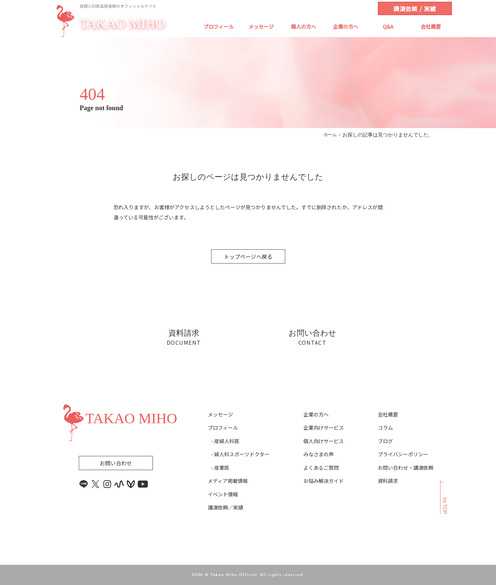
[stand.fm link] (119, 484)
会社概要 (431, 26)
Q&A (388, 26)
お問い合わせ (116, 463)
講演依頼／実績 (225, 507)
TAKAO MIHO (122, 24)
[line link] (84, 484)
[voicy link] (131, 484)
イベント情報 (223, 494)
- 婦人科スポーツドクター (240, 454)
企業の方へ (345, 26)
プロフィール (218, 26)
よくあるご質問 (321, 467)
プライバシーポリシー (403, 454)
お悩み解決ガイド (323, 481)
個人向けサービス (323, 441)
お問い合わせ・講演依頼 (405, 467)
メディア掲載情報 (228, 481)
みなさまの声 (318, 454)
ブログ (385, 441)
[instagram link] (107, 484)
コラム (385, 427)
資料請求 (388, 481)
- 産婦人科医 (225, 441)
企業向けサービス (323, 427)
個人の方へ (303, 26)
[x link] (96, 484)
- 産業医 (220, 467)
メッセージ (261, 26)
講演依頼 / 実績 (414, 8)
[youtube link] (143, 484)
